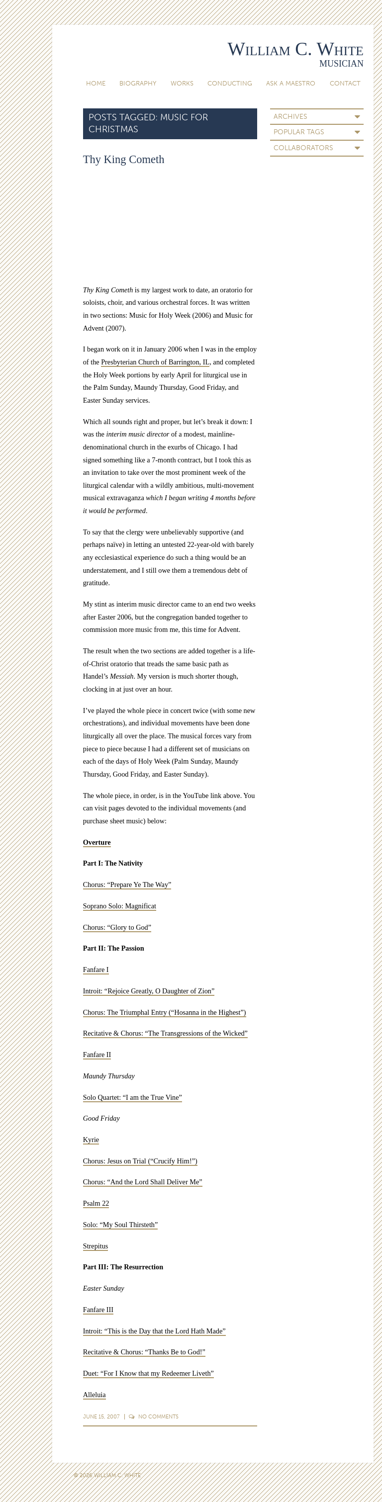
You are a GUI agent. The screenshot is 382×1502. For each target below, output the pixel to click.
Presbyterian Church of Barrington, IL (155, 362)
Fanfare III (98, 1310)
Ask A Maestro (290, 83)
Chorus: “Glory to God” (117, 927)
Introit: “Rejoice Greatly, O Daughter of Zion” (149, 991)
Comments (154, 1416)
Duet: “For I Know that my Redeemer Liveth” (148, 1373)
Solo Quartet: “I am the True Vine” (132, 1097)
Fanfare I (96, 969)
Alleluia (94, 1395)
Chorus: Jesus (102, 1161)
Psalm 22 (96, 1203)
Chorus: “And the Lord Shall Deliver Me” (142, 1182)
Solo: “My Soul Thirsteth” (120, 1225)
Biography (137, 83)
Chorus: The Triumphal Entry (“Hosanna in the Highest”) (164, 1012)
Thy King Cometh (124, 159)
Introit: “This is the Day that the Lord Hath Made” (154, 1331)
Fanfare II (97, 1055)
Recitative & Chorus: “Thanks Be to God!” (144, 1352)
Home (95, 83)
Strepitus (95, 1246)
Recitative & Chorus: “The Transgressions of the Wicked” (165, 1033)
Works (182, 83)
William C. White (296, 49)
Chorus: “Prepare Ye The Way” (127, 884)
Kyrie (91, 1140)
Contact (345, 83)
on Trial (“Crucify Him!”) (159, 1161)
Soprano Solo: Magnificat (119, 906)
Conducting (229, 83)
